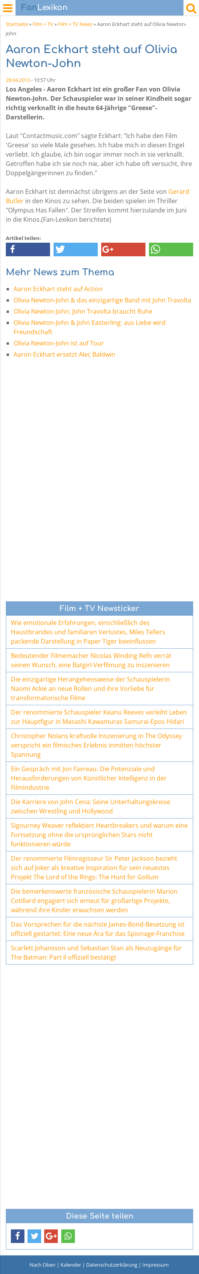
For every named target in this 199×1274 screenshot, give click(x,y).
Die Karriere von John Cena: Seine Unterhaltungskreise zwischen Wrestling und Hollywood (90, 806)
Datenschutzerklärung (111, 1264)
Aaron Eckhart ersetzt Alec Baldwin (64, 354)
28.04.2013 (18, 79)
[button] (28, 249)
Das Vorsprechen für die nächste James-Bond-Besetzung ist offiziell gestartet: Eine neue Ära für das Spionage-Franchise (98, 929)
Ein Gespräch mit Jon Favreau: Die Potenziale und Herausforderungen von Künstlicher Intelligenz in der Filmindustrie (89, 778)
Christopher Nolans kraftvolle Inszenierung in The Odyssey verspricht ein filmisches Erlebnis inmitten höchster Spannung (96, 745)
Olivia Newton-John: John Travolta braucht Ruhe (83, 311)
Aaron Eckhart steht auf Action (58, 289)
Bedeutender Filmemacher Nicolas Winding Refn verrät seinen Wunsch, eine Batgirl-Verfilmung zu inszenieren (91, 660)
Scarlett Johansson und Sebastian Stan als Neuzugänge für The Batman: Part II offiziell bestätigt (96, 953)
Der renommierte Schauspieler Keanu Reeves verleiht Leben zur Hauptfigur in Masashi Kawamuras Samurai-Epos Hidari (99, 717)
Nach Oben (42, 1264)
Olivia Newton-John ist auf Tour (59, 343)
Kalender (71, 1264)
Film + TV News (75, 24)
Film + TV (43, 24)
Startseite (17, 24)
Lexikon (44, 7)
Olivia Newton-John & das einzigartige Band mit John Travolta (102, 300)
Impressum (155, 1264)
